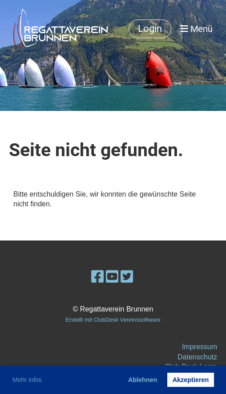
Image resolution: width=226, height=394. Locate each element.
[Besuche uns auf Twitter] (127, 277)
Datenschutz (197, 357)
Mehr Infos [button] (27, 379)
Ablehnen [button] (142, 379)
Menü (196, 29)
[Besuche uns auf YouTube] (112, 277)
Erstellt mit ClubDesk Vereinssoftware (112, 319)
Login (150, 28)
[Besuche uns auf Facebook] (97, 277)
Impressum (199, 347)
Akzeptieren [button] (191, 379)
